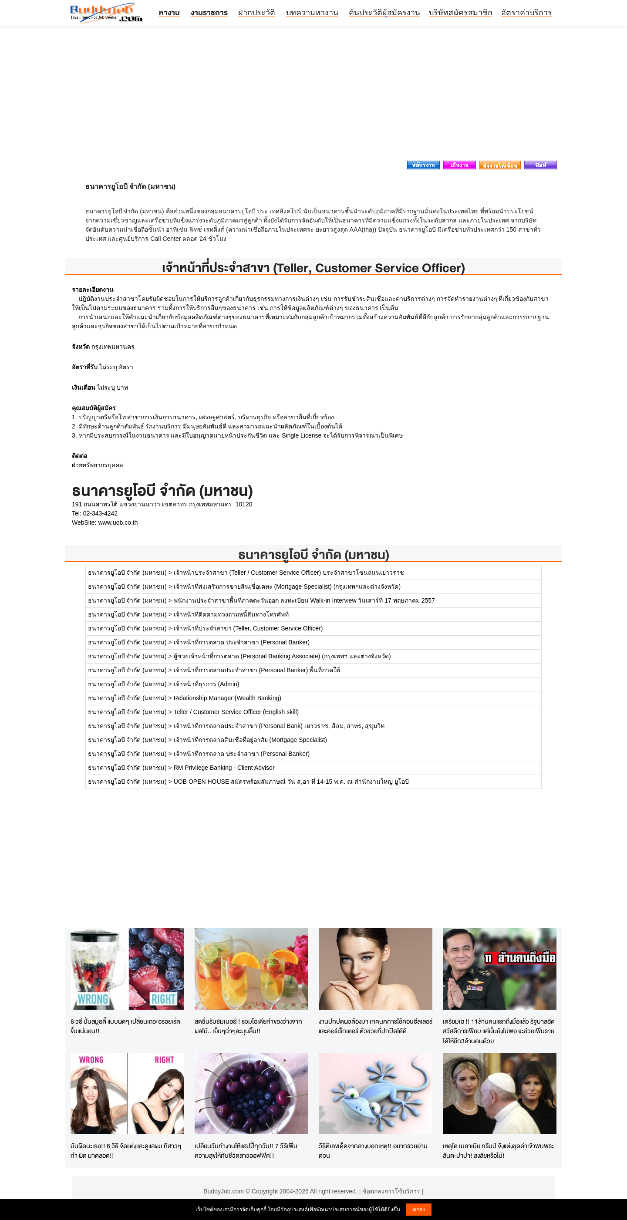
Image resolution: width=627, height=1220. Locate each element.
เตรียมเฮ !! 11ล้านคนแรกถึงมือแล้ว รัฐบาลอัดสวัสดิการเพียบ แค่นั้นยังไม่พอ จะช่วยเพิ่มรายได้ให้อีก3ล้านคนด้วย (499, 1031)
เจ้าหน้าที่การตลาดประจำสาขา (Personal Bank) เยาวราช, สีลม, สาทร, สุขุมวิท (279, 725)
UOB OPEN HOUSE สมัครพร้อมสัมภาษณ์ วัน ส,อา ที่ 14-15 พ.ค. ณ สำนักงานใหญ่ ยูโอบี (291, 781)
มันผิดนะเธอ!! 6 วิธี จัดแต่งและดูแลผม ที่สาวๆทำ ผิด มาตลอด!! (126, 1151)
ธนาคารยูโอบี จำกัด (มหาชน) (313, 554)
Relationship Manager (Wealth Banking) (227, 697)
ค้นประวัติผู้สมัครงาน (384, 12)
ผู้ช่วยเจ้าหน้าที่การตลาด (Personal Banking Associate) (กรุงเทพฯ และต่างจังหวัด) (282, 656)
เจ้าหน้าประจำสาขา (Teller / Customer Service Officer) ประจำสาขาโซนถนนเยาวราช (289, 572)
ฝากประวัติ (256, 12)
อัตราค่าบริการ (526, 12)
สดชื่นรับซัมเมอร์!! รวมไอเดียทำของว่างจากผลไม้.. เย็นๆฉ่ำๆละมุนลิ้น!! (248, 1026)
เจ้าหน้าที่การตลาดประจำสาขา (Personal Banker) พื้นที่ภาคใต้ (257, 670)
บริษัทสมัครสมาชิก (460, 12)
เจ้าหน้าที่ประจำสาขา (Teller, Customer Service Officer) (248, 628)
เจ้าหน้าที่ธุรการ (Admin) (206, 684)
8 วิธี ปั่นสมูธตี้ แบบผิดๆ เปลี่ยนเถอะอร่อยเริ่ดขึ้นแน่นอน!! (125, 1026)
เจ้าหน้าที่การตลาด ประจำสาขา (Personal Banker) (242, 642)
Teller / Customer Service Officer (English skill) (236, 711)
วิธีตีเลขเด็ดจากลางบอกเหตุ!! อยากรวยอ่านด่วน (373, 1151)
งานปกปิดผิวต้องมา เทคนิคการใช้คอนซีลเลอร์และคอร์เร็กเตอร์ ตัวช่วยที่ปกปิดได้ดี (375, 1026)
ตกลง (419, 1210)
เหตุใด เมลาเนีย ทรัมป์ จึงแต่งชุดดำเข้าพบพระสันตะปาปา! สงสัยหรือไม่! (498, 1151)
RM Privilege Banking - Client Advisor (224, 767)
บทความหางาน (312, 12)
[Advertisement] (313, 96)
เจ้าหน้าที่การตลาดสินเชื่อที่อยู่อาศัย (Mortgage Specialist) (250, 739)
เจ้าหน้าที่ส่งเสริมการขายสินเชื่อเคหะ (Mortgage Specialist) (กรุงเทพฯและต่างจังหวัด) (287, 586)
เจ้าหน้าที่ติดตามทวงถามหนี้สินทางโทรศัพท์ (231, 614)
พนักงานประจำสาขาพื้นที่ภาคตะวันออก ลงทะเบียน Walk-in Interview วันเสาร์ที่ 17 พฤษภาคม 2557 (304, 600)
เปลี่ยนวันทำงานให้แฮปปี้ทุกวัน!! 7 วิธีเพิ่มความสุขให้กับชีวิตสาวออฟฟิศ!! (246, 1151)
